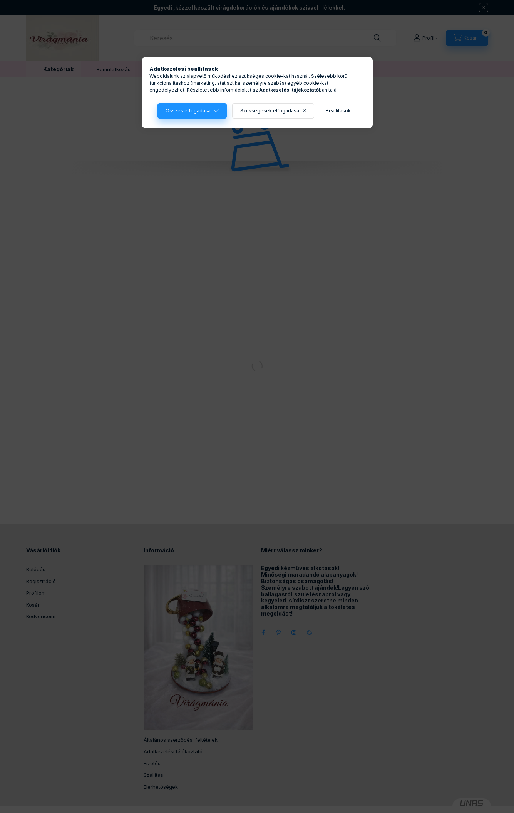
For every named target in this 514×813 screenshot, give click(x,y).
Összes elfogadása (188, 111)
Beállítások (338, 111)
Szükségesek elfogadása (269, 111)
